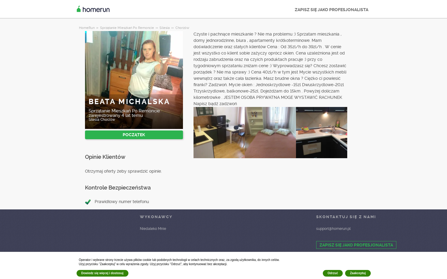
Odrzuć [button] (333, 273)
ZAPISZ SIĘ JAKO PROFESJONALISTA (331, 9)
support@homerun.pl (333, 229)
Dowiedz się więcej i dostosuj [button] (102, 273)
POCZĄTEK (134, 134)
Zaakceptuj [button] (358, 273)
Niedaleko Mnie (153, 229)
